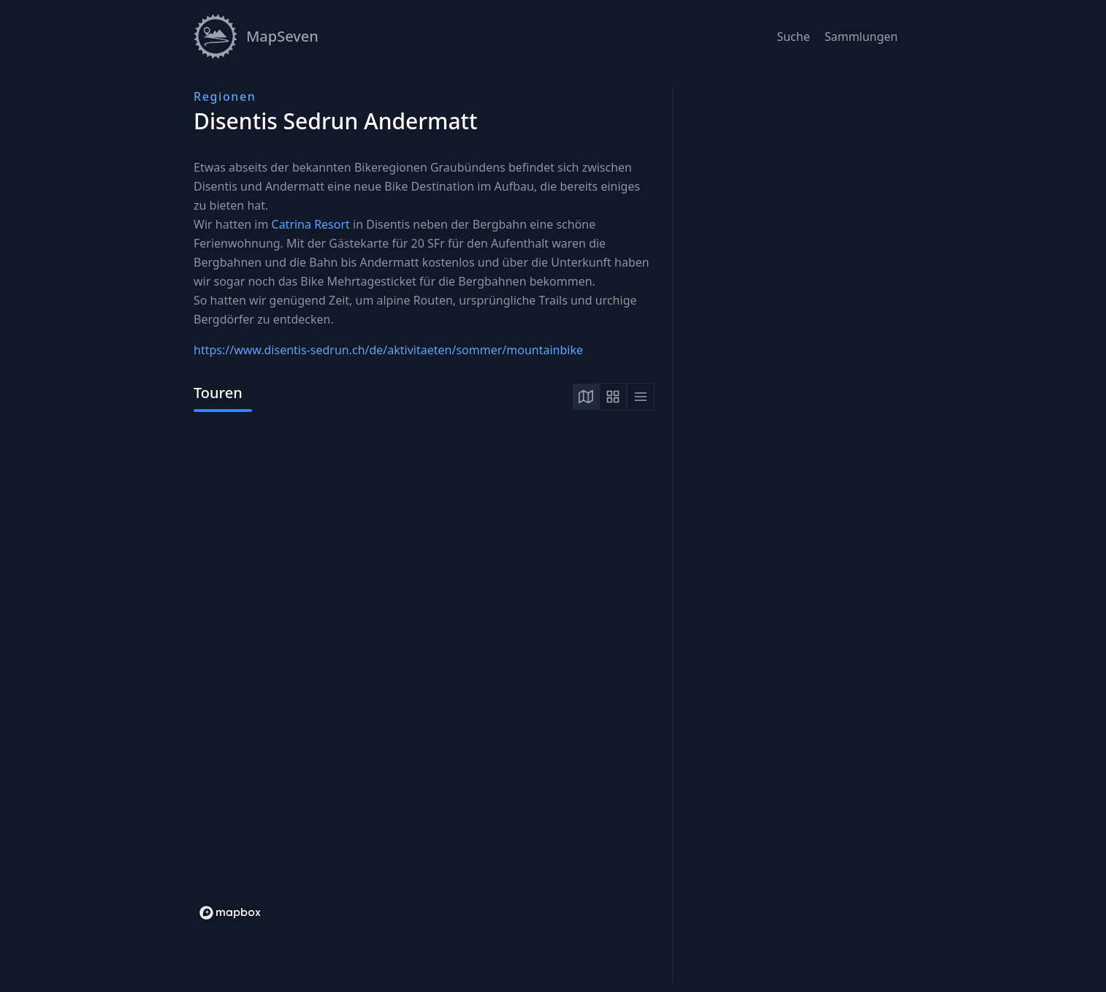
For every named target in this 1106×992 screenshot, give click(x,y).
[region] (424, 678)
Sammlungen (861, 36)
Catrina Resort (311, 224)
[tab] (586, 397)
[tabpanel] (424, 678)
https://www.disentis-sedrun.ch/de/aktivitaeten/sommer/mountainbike (388, 350)
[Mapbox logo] (230, 912)
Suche (793, 36)
